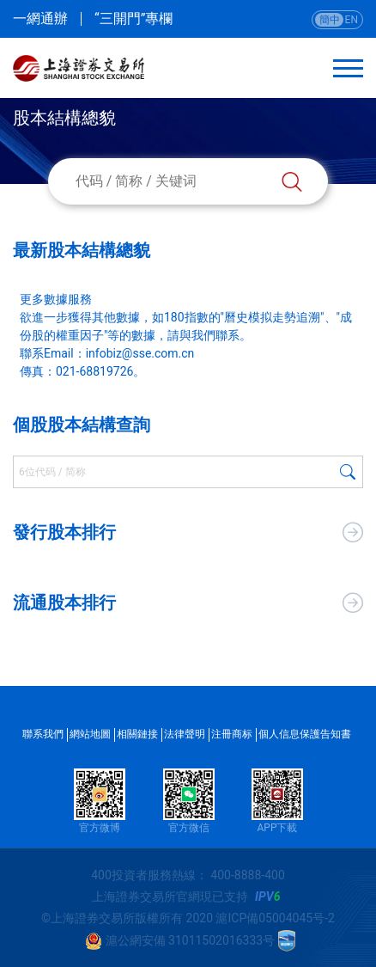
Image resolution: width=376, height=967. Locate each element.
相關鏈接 (137, 734)
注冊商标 (231, 734)
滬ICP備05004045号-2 (274, 918)
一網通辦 (40, 19)
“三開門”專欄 (133, 19)
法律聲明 (184, 734)
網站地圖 (90, 734)
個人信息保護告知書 (304, 734)
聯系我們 (43, 734)
